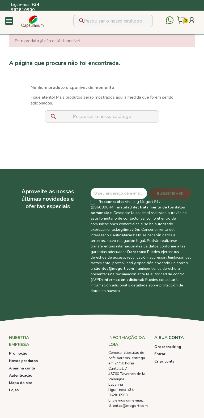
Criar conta (164, 361)
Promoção (18, 353)
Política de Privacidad (140, 290)
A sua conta (169, 338)
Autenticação (20, 375)
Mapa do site (20, 382)
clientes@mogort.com (114, 268)
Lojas (14, 390)
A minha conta (22, 368)
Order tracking (167, 346)
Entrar (159, 353)
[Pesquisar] (113, 21)
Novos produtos (23, 360)
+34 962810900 (25, 7)
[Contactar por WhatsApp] (169, 21)
